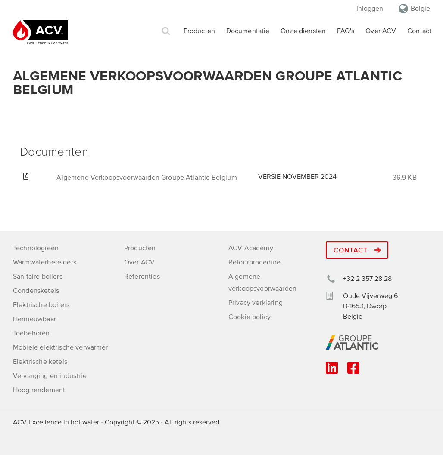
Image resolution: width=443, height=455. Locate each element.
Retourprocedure (254, 262)
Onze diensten (303, 31)
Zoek (166, 31)
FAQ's (346, 31)
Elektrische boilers (41, 305)
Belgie (420, 8)
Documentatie (248, 31)
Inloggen (369, 8)
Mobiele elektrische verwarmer (60, 347)
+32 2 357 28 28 (367, 278)
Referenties (142, 276)
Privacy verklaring (255, 302)
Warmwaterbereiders (44, 262)
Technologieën (36, 248)
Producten (199, 31)
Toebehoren (31, 333)
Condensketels (36, 290)
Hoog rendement (39, 390)
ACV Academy (250, 248)
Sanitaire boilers (37, 276)
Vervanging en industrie (50, 376)
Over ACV (380, 31)
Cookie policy (249, 317)
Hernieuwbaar (34, 319)
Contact (419, 31)
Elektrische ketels (40, 361)
